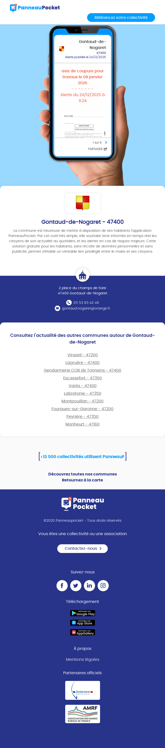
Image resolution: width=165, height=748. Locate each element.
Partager (97, 149)
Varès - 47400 (83, 386)
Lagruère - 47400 (82, 363)
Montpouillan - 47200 (82, 401)
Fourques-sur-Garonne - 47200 (82, 409)
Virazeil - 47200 (82, 355)
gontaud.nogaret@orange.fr (86, 308)
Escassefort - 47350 (82, 378)
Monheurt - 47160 (82, 424)
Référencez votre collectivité (121, 18)
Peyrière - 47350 (82, 417)
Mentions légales (82, 660)
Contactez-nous (83, 549)
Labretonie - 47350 (82, 393)
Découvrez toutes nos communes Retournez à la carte (82, 477)
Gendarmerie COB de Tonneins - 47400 (82, 370)
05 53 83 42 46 (86, 303)
